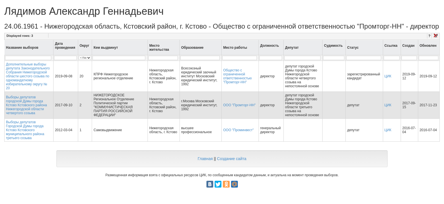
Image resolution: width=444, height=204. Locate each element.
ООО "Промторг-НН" (239, 105)
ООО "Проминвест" (238, 130)
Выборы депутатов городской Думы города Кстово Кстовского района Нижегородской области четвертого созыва (26, 105)
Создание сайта (231, 158)
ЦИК (388, 76)
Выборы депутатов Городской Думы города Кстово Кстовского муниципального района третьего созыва (25, 130)
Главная (205, 158)
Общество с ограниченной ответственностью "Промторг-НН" (237, 76)
